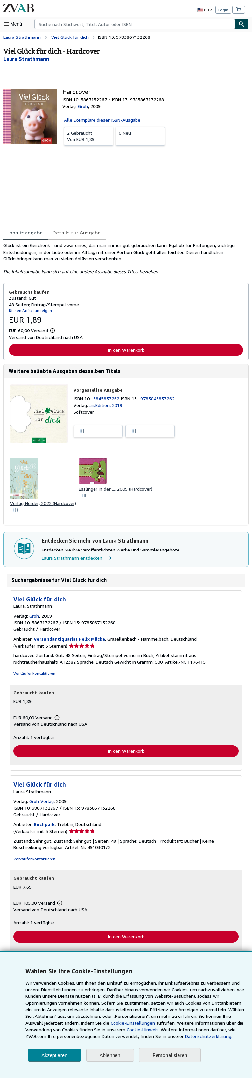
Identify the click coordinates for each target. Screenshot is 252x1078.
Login (223, 10)
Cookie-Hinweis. (114, 1029)
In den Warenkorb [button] (126, 349)
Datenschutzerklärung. (172, 1036)
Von (88, 136)
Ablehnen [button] (110, 1055)
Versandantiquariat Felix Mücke (68, 639)
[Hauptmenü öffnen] (14, 24)
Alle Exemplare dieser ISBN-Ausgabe (102, 119)
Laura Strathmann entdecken (77, 558)
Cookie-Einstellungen (111, 1023)
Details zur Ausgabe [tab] (74, 232)
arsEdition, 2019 (105, 405)
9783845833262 (158, 398)
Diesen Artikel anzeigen (29, 310)
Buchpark (43, 825)
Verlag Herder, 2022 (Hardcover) (43, 503)
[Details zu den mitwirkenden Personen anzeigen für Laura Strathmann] (26, 59)
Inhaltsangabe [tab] (24, 232)
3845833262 (107, 398)
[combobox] (134, 24)
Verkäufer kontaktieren (33, 674)
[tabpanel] (123, 258)
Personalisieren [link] (169, 1055)
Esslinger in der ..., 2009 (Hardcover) (116, 489)
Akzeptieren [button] (54, 1055)
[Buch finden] (241, 24)
